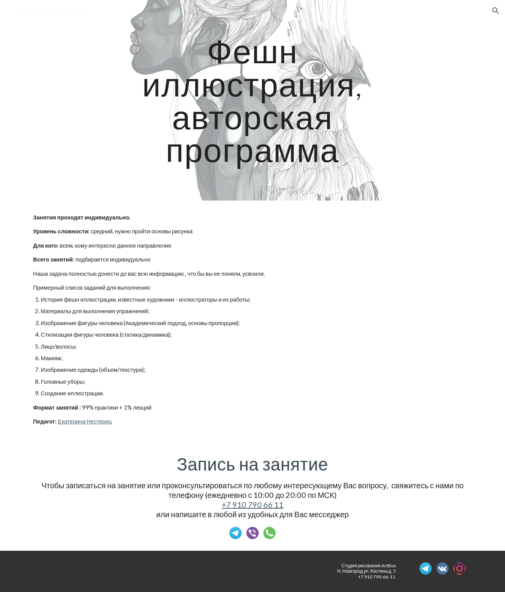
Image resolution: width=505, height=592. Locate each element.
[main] (252, 100)
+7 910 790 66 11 (252, 504)
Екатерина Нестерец (85, 421)
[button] (495, 11)
